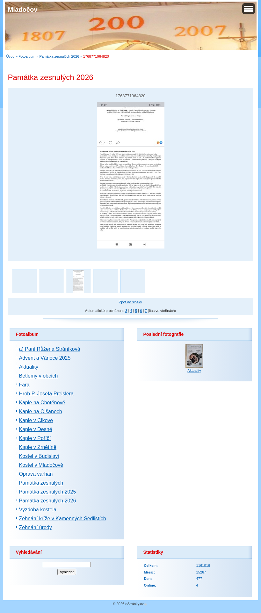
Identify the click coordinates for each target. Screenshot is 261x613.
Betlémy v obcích (38, 376)
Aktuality (28, 367)
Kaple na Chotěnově (42, 402)
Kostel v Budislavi (39, 456)
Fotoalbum (26, 56)
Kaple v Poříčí (35, 438)
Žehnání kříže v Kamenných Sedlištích (62, 518)
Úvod (10, 56)
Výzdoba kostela (37, 509)
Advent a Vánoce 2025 (45, 358)
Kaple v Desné (35, 429)
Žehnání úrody (35, 527)
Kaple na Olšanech (40, 411)
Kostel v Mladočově (41, 465)
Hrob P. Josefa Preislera (46, 393)
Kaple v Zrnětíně (37, 447)
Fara (24, 384)
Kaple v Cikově (36, 420)
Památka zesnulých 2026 (59, 56)
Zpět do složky (130, 302)
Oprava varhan (36, 474)
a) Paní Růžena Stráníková (49, 349)
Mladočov (23, 9)
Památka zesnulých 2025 (47, 491)
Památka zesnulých (41, 483)
